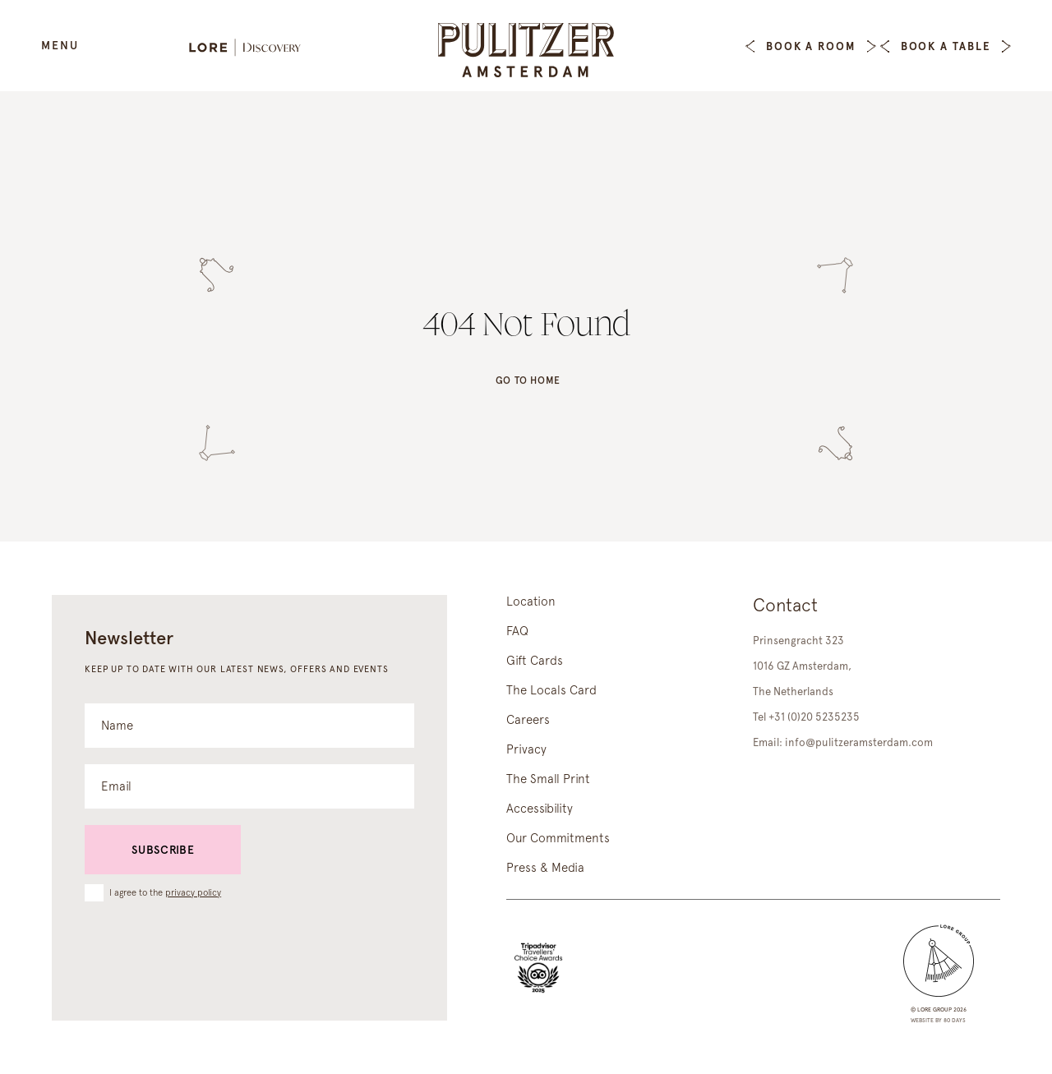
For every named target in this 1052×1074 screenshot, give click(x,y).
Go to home (528, 382)
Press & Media (545, 867)
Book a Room (811, 46)
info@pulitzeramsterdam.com (859, 742)
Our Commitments (558, 838)
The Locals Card (551, 690)
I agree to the (165, 892)
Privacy (526, 749)
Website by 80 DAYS (938, 1020)
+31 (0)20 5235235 (814, 717)
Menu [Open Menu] (60, 45)
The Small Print (548, 779)
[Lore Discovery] (253, 49)
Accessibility (539, 808)
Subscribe (163, 849)
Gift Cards (534, 660)
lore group (934, 1009)
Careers (528, 719)
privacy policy (193, 892)
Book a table (945, 46)
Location (531, 601)
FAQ (517, 631)
